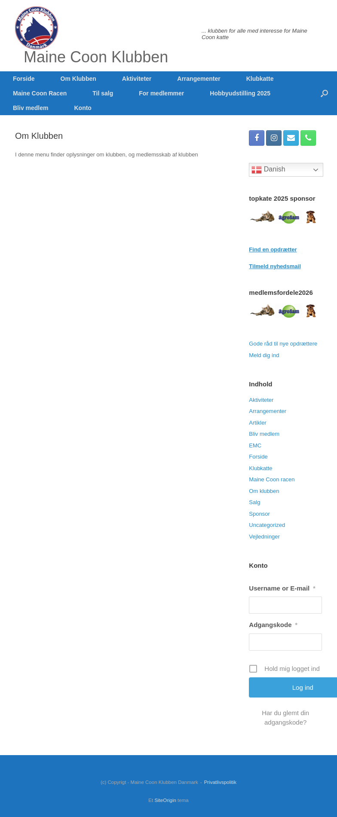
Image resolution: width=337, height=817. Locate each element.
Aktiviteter (136, 78)
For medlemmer (161, 93)
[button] (324, 93)
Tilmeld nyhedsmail (274, 266)
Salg (254, 502)
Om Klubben (78, 78)
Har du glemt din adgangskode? (285, 717)
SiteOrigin (165, 800)
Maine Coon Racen (40, 93)
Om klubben (264, 491)
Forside (24, 78)
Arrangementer (198, 78)
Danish (268, 170)
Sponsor (259, 514)
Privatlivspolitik (220, 782)
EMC (255, 445)
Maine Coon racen (271, 479)
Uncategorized (267, 525)
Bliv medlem (30, 107)
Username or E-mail (282, 588)
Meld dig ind (264, 355)
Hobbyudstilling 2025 (240, 93)
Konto (82, 107)
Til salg (102, 93)
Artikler (257, 422)
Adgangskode (273, 624)
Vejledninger (264, 536)
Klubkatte (260, 78)
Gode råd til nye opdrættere (283, 343)
